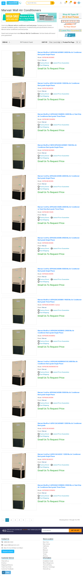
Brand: (40, 60)
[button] (75, 3)
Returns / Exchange (49, 567)
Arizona (45, 556)
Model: (40, 57)
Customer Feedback (7, 569)
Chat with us (5, 561)
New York (46, 542)
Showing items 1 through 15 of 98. (69, 520)
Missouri (45, 550)
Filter (5, 572)
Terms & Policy (47, 565)
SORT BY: (45, 42)
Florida (45, 548)
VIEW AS (4, 42)
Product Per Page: (69, 42)
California (46, 546)
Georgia (45, 552)
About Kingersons (48, 563)
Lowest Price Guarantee (61, 63)
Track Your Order (6, 567)
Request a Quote (8, 551)
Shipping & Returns (7, 565)
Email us (3, 563)
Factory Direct (44, 63)
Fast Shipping (44, 65)
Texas (45, 554)
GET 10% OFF (75, 530)
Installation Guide (48, 561)
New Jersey (46, 544)
